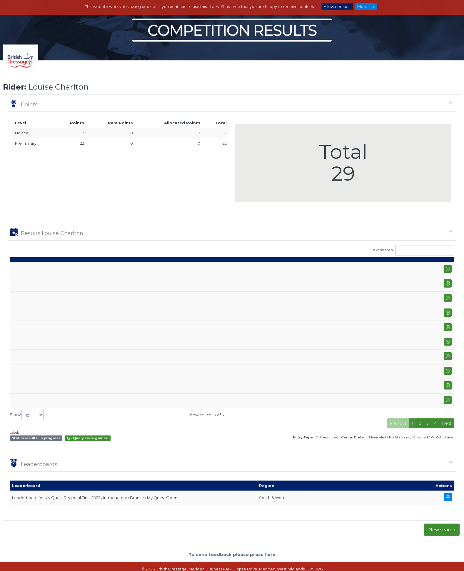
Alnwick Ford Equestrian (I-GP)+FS (70, 373)
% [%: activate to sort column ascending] (350, 267)
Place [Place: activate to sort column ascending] (371, 267)
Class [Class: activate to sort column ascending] (283, 267)
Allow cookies (337, 6)
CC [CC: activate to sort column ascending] (443, 267)
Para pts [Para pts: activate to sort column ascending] (409, 265)
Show (27, 398)
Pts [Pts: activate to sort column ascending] (390, 267)
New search (441, 513)
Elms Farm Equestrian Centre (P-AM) (72, 294)
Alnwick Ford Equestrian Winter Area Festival (80, 357)
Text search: (413, 250)
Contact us (292, 561)
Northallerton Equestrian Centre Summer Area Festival (90, 278)
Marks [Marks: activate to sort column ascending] (332, 267)
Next (446, 406)
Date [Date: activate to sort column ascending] (17, 267)
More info (366, 6)
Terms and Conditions (259, 561)
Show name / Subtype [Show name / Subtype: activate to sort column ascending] (61, 267)
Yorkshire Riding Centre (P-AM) (67, 326)
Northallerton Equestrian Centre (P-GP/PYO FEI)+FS (86, 305)
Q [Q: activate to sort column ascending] (301, 267)
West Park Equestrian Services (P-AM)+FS (77, 346)
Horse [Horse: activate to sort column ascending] (235, 267)
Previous (398, 406)
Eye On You (240, 281)
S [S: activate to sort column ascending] (314, 267)
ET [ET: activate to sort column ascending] (427, 267)
